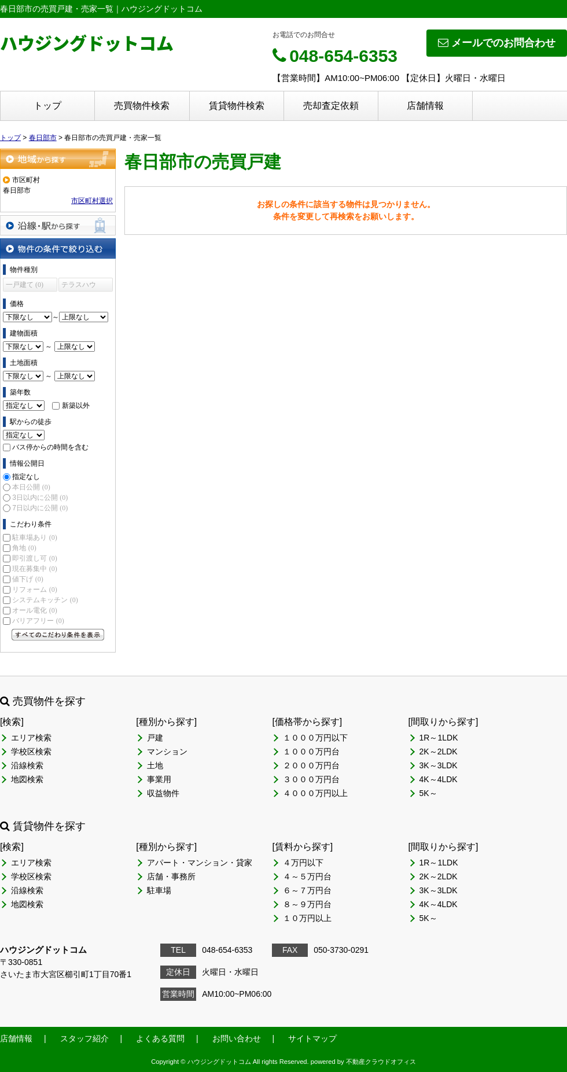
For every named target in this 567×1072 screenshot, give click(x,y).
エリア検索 (31, 737)
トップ (47, 105)
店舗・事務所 (171, 876)
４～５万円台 (307, 876)
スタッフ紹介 (84, 1038)
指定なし (26, 477)
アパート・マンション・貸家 (199, 862)
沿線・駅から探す (58, 225)
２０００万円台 (311, 765)
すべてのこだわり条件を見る (58, 634)
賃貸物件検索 (236, 105)
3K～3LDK (438, 765)
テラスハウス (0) (78, 286)
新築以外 (76, 405)
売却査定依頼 (331, 105)
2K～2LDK (438, 751)
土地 (155, 765)
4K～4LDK (438, 779)
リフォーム (34, 589)
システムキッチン (45, 600)
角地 (24, 548)
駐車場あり (34, 537)
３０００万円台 (311, 779)
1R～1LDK (438, 737)
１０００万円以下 (315, 737)
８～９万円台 (307, 904)
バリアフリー (38, 621)
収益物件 (163, 793)
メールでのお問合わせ (496, 43)
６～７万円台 (307, 890)
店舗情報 (425, 105)
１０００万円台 (311, 751)
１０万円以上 (307, 918)
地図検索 (27, 779)
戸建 (155, 737)
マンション (167, 751)
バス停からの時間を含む (50, 447)
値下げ (27, 579)
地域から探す (58, 159)
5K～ (428, 793)
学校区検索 (31, 751)
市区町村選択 (92, 201)
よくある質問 (160, 1038)
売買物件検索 (142, 105)
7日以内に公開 (40, 508)
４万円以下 (303, 862)
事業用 (159, 779)
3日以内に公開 (40, 497)
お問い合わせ (236, 1038)
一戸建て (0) (24, 285)
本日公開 (31, 487)
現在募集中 (34, 569)
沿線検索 (27, 765)
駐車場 (159, 890)
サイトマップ (312, 1038)
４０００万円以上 (315, 793)
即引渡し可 (34, 558)
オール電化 (34, 610)
